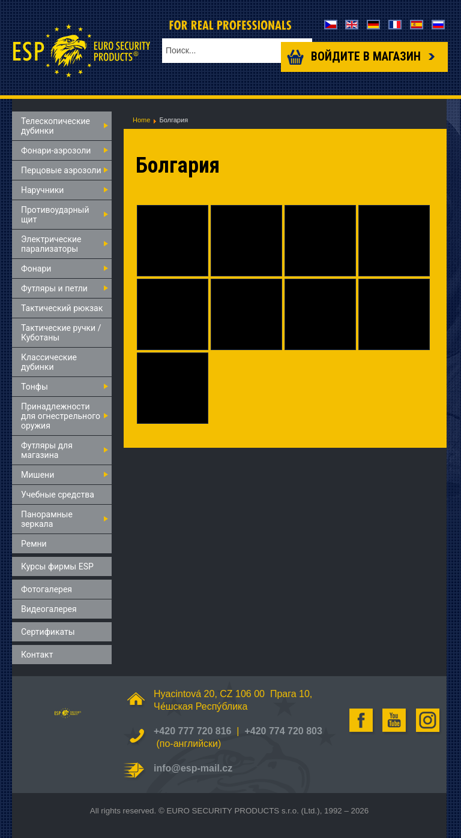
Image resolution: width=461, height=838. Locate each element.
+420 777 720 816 (192, 731)
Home (141, 119)
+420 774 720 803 (283, 731)
